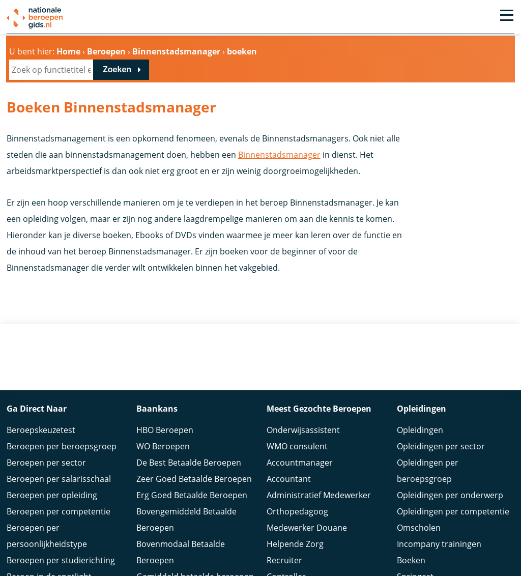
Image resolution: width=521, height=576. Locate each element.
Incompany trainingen (439, 544)
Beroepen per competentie (58, 511)
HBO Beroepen (164, 430)
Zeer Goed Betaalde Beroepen (194, 478)
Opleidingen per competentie (453, 511)
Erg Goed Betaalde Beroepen (191, 495)
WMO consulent (297, 446)
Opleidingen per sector (441, 446)
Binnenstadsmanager (279, 154)
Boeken (411, 560)
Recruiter (284, 560)
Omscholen (419, 527)
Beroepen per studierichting (61, 560)
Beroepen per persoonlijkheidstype (47, 536)
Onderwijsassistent (303, 430)
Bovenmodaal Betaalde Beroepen (180, 552)
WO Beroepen (163, 446)
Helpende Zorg (295, 544)
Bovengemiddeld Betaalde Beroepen (186, 519)
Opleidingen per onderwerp (450, 495)
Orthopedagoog (297, 511)
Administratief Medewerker (319, 495)
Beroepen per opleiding (52, 495)
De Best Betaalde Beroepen (188, 462)
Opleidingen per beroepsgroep (427, 470)
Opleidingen (420, 430)
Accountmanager (300, 462)
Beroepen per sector (46, 462)
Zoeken (117, 69)
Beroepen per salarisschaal (59, 478)
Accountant (289, 478)
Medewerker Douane (307, 527)
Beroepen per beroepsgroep (62, 446)
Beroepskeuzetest (41, 430)
